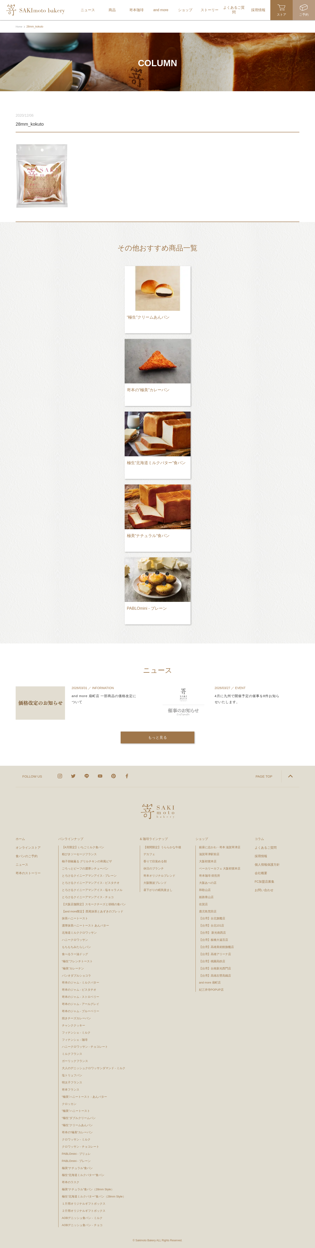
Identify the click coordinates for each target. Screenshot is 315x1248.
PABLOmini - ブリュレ (76, 1153)
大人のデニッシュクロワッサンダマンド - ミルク (94, 1067)
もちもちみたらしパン (76, 946)
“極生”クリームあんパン (77, 1124)
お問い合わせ (264, 889)
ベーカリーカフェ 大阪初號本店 (220, 868)
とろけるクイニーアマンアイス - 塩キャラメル (92, 889)
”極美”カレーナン (73, 968)
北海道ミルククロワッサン (79, 932)
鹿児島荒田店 (207, 910)
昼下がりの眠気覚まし (157, 889)
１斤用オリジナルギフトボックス (83, 1203)
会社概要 (261, 872)
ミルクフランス (72, 1053)
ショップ (201, 838)
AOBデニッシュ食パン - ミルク (82, 1217)
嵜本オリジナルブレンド (159, 875)
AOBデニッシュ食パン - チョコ (82, 1224)
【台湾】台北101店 (211, 925)
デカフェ (149, 853)
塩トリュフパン (72, 1075)
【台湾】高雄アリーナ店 (215, 953)
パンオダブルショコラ (76, 975)
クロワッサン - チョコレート (82, 1146)
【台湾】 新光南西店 (212, 932)
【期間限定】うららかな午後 (162, 846)
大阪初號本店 (207, 861)
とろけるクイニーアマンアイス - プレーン (89, 875)
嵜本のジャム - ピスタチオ (79, 989)
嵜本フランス (70, 1089)
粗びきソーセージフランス (79, 853)
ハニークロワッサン (75, 939)
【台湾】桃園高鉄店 (212, 960)
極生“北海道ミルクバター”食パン (83, 1174)
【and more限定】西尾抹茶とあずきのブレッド (93, 910)
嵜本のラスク (70, 1181)
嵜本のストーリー (28, 872)
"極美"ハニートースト (76, 1110)
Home (19, 26)
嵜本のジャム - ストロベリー (80, 996)
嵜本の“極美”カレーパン (77, 1132)
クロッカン (69, 1103)
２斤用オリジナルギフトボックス (83, 1210)
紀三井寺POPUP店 (211, 989)
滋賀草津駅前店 (209, 853)
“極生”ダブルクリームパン (79, 1117)
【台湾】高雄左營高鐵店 (215, 975)
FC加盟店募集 (265, 881)
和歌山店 (205, 889)
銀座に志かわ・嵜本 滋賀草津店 (220, 846)
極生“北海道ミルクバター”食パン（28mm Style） (94, 1196)
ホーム (20, 838)
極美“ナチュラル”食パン (77, 1167)
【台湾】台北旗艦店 (212, 918)
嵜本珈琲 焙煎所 (209, 875)
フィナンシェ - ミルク (76, 1032)
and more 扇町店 (210, 982)
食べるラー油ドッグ (75, 953)
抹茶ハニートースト (75, 918)
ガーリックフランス (75, 1060)
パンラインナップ (70, 838)
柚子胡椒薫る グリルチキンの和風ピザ (87, 861)
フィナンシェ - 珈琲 (75, 1039)
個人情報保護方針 (267, 864)
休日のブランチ (153, 868)
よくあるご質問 (266, 847)
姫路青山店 (206, 896)
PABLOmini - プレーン (76, 1160)
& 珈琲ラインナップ (154, 838)
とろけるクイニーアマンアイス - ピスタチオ (91, 882)
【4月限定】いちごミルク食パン (83, 846)
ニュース (22, 864)
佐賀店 (203, 903)
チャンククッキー (73, 1025)
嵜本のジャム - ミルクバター (80, 982)
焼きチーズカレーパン (76, 1018)
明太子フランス (72, 1082)
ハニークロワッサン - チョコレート (85, 1046)
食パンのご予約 (27, 855)
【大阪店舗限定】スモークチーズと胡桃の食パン (94, 903)
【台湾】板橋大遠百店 (213, 939)
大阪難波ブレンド (155, 882)
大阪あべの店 (207, 882)
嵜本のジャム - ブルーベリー (80, 1010)
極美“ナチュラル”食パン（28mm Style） (88, 1189)
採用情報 (261, 855)
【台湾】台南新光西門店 (215, 968)
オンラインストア (28, 847)
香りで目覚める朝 (155, 861)
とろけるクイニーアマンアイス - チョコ (88, 896)
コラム (259, 838)
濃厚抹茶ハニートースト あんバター (85, 925)
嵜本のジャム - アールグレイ (80, 1003)
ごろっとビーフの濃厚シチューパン (85, 868)
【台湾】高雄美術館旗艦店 (216, 946)
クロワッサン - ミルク (78, 1139)
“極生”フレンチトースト (77, 960)
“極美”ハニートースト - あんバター (84, 1096)
